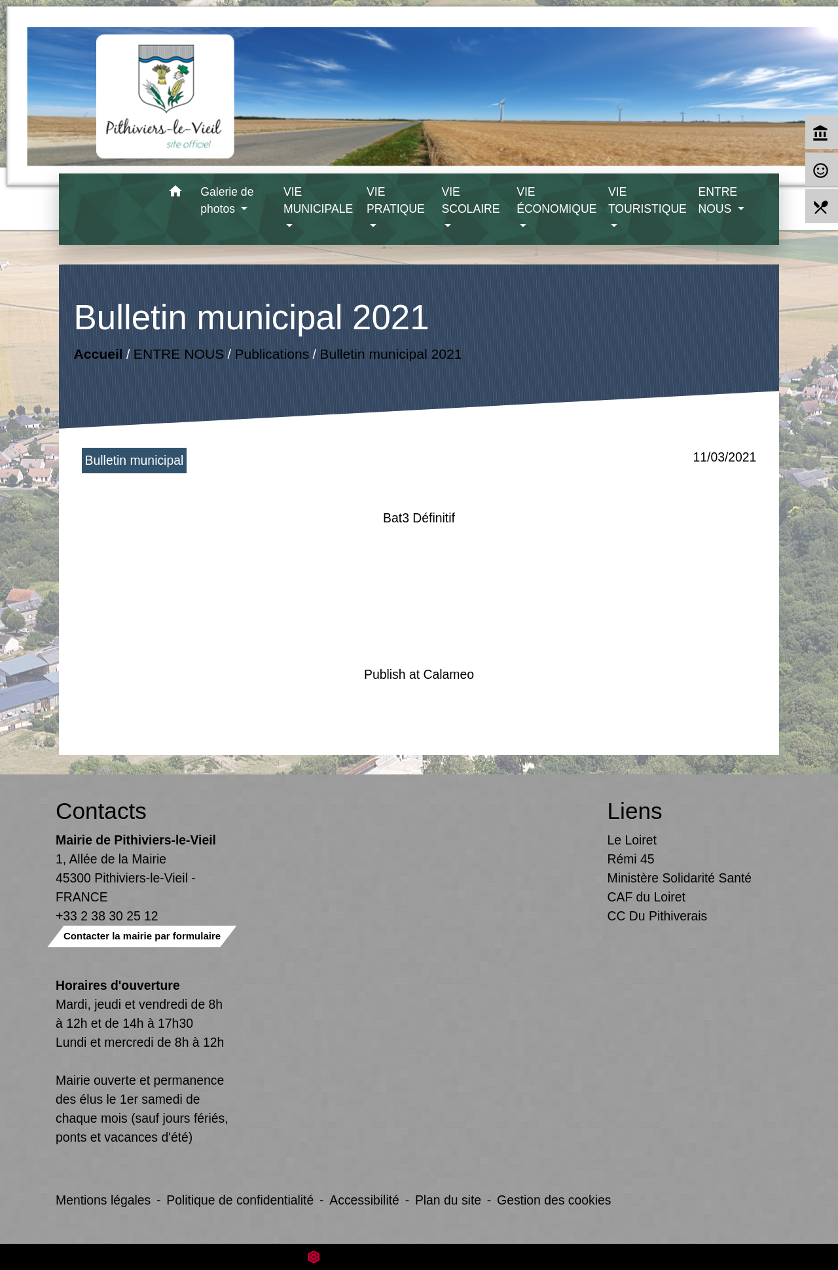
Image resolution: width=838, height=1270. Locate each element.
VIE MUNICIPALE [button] (318, 200)
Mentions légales (103, 1200)
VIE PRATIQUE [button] (396, 200)
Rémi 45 (631, 859)
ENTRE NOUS (178, 353)
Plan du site (448, 1200)
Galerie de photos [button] (226, 200)
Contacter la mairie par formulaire (142, 935)
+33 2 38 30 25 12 (107, 916)
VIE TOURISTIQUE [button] (647, 200)
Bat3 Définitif (419, 518)
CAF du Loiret (646, 897)
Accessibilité (364, 1200)
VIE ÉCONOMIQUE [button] (556, 200)
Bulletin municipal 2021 (390, 353)
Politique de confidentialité (240, 1200)
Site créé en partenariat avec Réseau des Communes (419, 1256)
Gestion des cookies (554, 1200)
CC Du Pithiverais (658, 916)
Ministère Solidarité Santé (680, 878)
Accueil (97, 353)
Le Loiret (632, 840)
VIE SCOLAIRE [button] (470, 200)
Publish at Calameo (419, 674)
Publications (271, 353)
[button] (175, 193)
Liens (635, 811)
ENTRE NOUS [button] (717, 200)
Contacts (101, 811)
